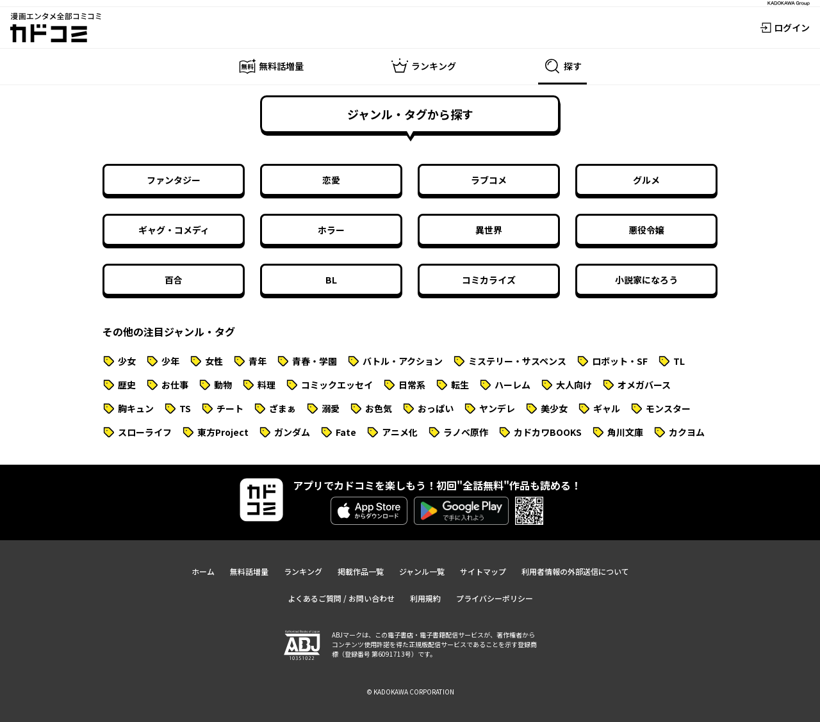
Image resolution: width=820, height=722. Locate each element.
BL (331, 279)
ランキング (303, 571)
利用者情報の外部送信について (575, 571)
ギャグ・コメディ (173, 229)
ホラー (331, 229)
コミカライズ (489, 279)
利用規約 (425, 598)
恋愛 (331, 179)
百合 (174, 279)
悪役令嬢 (646, 229)
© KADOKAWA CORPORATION (410, 691)
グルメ (646, 179)
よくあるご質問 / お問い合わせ (341, 598)
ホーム (203, 571)
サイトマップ (483, 571)
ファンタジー (174, 179)
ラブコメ (489, 179)
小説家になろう (646, 279)
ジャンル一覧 (422, 571)
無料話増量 (249, 571)
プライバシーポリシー (494, 598)
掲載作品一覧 (361, 571)
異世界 (488, 229)
